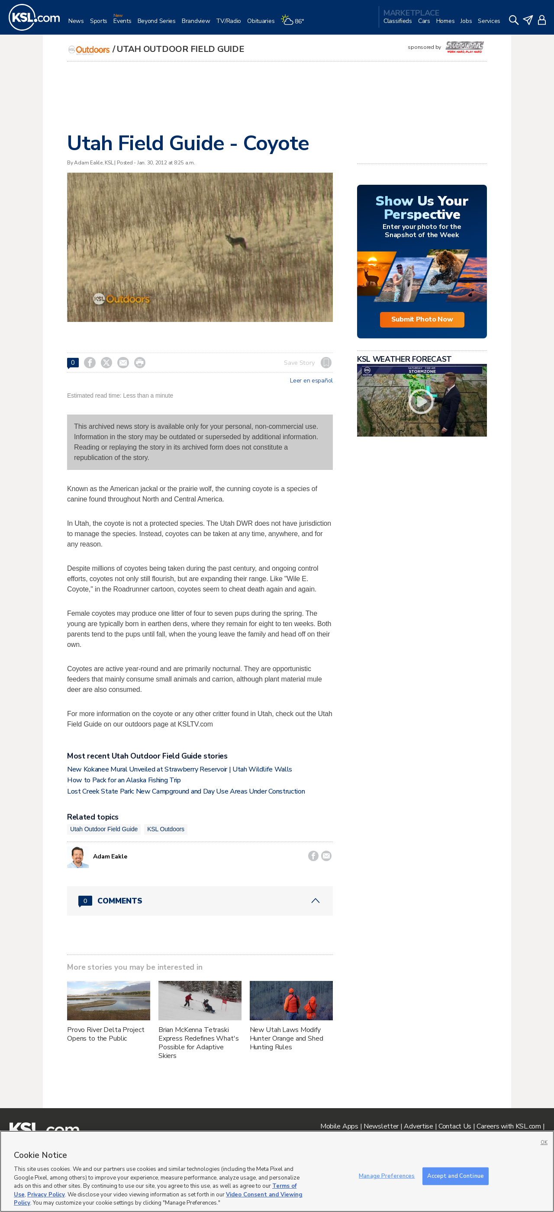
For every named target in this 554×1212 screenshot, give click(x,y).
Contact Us (454, 1126)
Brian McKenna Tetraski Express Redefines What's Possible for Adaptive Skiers (198, 1043)
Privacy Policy (46, 1195)
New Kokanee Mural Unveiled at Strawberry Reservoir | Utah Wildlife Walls (179, 769)
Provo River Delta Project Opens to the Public (106, 1034)
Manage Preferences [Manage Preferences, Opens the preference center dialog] (387, 1176)
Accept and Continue (455, 1176)
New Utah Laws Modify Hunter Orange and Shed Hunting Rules (286, 1038)
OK (544, 1142)
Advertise (418, 1126)
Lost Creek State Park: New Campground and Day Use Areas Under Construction (186, 791)
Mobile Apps (339, 1126)
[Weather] (295, 24)
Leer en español (311, 381)
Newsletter (381, 1126)
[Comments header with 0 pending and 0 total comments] (200, 901)
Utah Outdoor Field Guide (180, 49)
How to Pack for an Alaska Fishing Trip (124, 780)
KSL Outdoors (165, 829)
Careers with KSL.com (509, 1126)
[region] (277, 1171)
